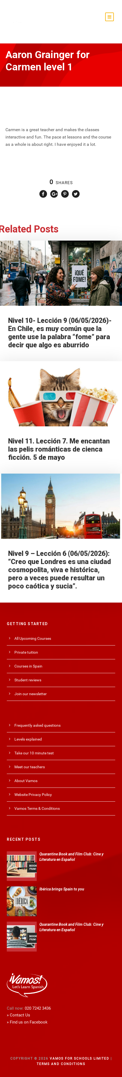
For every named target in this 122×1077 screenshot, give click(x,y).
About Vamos (25, 781)
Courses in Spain (28, 666)
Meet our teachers (29, 767)
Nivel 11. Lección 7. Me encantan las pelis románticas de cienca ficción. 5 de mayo (59, 449)
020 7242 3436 (38, 1008)
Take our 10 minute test (34, 753)
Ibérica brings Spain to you (61, 889)
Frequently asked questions (37, 725)
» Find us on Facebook (27, 1022)
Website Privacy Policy (33, 794)
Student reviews (27, 680)
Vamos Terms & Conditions (37, 808)
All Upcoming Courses (32, 638)
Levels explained (28, 739)
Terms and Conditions (61, 1064)
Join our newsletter (30, 694)
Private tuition (26, 652)
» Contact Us (18, 1015)
